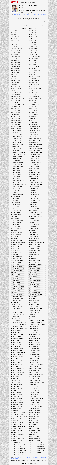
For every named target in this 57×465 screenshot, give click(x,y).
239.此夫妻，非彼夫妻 (33, 266)
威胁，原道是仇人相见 (33, 36)
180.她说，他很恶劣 (14, 208)
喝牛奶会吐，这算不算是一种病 (16, 50)
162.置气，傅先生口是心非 (15, 190)
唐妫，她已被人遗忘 (32, 68)
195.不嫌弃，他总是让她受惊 (34, 222)
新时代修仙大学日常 (17, 14)
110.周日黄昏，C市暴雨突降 (16, 138)
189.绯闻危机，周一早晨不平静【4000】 (36, 216)
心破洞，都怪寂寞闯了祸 (15, 114)
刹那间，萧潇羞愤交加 (33, 42)
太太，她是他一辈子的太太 (33, 332)
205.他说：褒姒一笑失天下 (33, 232)
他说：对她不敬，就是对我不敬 (16, 48)
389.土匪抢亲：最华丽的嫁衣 (34, 416)
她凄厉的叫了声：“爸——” (15, 84)
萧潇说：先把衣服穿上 (33, 64)
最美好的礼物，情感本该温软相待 (35, 430)
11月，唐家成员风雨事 (33, 424)
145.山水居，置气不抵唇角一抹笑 (34, 174)
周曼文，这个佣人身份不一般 (34, 80)
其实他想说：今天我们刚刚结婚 (34, 70)
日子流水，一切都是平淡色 (16, 418)
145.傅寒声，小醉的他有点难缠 (34, 172)
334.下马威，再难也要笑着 (15, 362)
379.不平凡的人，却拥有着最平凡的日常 (36, 406)
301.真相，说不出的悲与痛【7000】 (35, 328)
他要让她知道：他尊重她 (33, 62)
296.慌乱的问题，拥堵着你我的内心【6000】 (19, 324)
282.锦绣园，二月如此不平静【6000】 (35, 308)
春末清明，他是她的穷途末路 (34, 84)
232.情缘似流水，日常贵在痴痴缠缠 (17, 260)
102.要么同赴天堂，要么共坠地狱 (34, 130)
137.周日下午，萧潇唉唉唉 (33, 164)
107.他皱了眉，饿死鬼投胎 (33, 134)
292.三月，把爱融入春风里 (15, 320)
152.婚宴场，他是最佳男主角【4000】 (17, 180)
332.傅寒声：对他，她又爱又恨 (16, 360)
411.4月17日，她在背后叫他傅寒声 (35, 438)
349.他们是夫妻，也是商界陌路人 (34, 376)
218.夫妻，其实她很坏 (15, 246)
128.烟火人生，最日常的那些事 (16, 156)
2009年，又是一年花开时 (15, 432)
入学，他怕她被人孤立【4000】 (34, 122)
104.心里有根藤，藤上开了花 (34, 132)
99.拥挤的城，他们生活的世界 (16, 128)
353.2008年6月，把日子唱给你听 (34, 380)
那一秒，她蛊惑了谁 (14, 54)
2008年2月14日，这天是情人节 (34, 306)
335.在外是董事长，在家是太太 (34, 362)
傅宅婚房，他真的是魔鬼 (15, 112)
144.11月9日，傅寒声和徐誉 (16, 172)
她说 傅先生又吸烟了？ (15, 200)
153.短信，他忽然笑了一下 (33, 180)
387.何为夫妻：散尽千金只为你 (34, 414)
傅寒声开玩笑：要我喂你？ (33, 48)
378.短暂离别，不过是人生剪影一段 (17, 406)
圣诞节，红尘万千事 (14, 238)
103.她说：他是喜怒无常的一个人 (17, 132)
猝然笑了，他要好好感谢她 (33, 210)
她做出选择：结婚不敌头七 (16, 72)
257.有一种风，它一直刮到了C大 (34, 284)
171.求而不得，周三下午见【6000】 (35, 198)
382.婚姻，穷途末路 (14, 410)
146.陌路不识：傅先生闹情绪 (16, 174)
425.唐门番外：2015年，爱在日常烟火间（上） (37, 21)
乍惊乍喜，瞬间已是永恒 (33, 202)
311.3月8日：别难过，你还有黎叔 (34, 338)
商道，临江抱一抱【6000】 (16, 318)
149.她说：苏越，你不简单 (33, 176)
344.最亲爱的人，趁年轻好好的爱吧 (17, 372)
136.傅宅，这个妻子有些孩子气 (16, 164)
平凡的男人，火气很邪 (33, 274)
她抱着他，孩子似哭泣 (15, 58)
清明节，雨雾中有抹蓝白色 (33, 82)
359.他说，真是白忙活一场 (33, 386)
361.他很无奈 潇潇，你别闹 (33, 388)
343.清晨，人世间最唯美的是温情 (34, 370)
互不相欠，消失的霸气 (15, 40)
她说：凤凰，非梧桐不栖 (33, 46)
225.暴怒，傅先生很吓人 (33, 252)
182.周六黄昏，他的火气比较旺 (16, 210)
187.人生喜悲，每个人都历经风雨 (34, 214)
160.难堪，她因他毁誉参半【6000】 (17, 188)
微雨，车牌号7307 (14, 34)
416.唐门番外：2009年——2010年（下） (18, 444)
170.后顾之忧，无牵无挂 (15, 198)
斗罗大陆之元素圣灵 (17, 16)
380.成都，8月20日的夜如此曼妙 (16, 408)
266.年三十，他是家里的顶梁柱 (16, 294)
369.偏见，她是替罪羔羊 (33, 396)
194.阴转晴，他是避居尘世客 (16, 222)
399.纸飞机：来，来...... (33, 426)
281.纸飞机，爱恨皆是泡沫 (15, 308)
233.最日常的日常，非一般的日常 (34, 260)
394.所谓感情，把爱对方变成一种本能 (17, 422)
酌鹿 (15, 457)
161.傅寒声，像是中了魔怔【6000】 (35, 188)
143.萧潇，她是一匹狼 (33, 170)
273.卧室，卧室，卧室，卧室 (34, 300)
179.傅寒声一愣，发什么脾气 (34, 206)
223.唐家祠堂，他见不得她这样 (34, 250)
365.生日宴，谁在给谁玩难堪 (34, 392)
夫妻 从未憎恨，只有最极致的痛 (16, 344)
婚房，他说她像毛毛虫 (33, 106)
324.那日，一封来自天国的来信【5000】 (18, 352)
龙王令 (13, 16)
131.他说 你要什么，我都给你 (34, 158)
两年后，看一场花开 (32, 30)
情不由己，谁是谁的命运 (33, 74)
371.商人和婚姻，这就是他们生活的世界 (36, 398)
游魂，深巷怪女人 (14, 32)
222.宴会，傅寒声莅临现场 (15, 250)
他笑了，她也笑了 (14, 230)
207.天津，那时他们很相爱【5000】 (35, 234)
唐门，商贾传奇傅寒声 (33, 32)
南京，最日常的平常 (14, 272)
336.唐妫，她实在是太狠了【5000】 (17, 364)
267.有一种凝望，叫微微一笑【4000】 (35, 294)
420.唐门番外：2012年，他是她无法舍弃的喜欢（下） (20, 448)
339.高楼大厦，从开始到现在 (34, 366)
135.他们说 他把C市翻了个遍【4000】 (35, 162)
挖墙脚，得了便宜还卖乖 (15, 380)
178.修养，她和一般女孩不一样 (16, 206)
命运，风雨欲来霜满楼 (33, 302)
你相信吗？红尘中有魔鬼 (15, 94)
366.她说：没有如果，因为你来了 (17, 394)
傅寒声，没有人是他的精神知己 (34, 76)
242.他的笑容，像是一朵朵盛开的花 (17, 270)
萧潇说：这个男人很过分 (33, 54)
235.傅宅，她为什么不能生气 (34, 262)
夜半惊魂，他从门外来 (33, 86)
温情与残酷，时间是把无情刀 (34, 314)
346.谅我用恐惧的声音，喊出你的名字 (17, 374)
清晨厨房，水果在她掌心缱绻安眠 (35, 88)
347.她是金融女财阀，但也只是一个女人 (36, 374)
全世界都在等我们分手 (19, 457)
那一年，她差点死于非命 (33, 60)
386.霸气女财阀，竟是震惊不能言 (17, 414)
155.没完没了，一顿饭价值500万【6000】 (36, 182)
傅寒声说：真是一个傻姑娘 (16, 56)
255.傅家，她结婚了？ (33, 282)
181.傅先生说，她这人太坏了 (34, 208)
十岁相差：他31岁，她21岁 (33, 50)
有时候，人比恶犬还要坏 (15, 62)
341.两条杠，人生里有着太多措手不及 (35, 368)
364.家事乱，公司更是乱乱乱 (16, 392)
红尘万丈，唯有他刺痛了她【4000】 (17, 122)
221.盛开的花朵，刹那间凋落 (34, 248)
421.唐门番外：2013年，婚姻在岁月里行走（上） (37, 25)
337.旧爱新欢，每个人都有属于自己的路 (36, 364)
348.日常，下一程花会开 (15, 376)
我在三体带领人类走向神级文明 (33, 16)
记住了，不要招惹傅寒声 (15, 110)
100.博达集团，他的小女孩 (33, 128)
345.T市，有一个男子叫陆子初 (34, 372)
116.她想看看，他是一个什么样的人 (17, 144)
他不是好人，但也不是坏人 (16, 100)
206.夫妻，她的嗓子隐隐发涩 (16, 234)
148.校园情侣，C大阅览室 (15, 176)
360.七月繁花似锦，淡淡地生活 (16, 388)
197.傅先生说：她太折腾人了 (34, 224)
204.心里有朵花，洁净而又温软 (16, 232)
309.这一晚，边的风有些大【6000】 (35, 336)
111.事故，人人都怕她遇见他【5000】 (35, 138)
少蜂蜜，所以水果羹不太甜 (16, 90)
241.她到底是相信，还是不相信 (34, 268)
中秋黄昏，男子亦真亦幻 (33, 94)
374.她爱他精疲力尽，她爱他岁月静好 (17, 402)
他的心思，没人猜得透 (33, 110)
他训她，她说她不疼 (14, 302)
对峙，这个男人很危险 (15, 36)
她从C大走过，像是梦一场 (33, 102)
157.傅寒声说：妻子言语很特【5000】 (35, 184)
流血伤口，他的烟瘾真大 (15, 42)
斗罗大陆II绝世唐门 (14, 458)
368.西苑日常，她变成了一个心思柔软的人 (18, 396)
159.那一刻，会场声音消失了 (34, 186)
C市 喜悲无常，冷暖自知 (15, 192)
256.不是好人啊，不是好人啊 (16, 284)
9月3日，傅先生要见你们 (33, 124)
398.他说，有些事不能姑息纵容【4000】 (18, 426)
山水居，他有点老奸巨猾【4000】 (35, 104)
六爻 (38, 457)
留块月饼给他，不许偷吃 (33, 92)
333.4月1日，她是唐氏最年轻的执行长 (35, 360)
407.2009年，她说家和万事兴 (34, 434)
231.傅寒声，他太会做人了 (33, 258)
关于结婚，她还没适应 (33, 44)
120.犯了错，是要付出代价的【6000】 (17, 148)
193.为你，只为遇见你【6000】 (34, 220)
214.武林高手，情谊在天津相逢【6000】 (18, 242)
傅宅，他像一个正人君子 (15, 52)
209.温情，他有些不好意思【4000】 (35, 236)
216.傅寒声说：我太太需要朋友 (16, 244)
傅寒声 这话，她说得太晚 (15, 196)
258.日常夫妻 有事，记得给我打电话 (17, 286)
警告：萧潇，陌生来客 (33, 38)
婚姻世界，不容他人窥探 (33, 432)
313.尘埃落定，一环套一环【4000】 (35, 340)
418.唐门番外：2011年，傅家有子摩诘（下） (19, 446)
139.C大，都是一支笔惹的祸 (34, 166)
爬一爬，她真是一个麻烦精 (16, 214)
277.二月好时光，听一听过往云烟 (34, 304)
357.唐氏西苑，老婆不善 (33, 384)
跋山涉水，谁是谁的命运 (33, 72)
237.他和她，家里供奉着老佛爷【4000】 (36, 264)
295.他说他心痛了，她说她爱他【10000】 (36, 322)
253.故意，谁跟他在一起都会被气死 (35, 280)
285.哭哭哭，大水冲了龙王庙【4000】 (17, 314)
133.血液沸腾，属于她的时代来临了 (35, 160)
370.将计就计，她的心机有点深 (16, 398)
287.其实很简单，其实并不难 (16, 316)
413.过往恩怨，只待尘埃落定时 (34, 440)
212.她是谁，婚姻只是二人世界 (16, 240)
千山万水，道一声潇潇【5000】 (34, 96)
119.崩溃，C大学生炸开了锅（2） (35, 146)
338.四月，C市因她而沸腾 (15, 366)
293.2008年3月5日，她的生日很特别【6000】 (36, 320)
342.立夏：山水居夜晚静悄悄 (16, 370)
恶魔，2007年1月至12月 (33, 256)
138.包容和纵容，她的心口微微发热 (17, 166)
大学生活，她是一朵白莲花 (16, 124)
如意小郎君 (37, 14)
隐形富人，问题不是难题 (15, 118)
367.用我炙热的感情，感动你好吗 (34, 394)
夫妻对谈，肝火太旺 (32, 120)
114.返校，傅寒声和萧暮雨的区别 (17, 142)
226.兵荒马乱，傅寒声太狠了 (16, 254)
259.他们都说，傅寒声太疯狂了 (34, 286)
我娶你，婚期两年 (14, 38)
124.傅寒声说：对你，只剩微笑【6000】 (18, 152)
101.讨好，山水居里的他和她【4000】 (17, 130)
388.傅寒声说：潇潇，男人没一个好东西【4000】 (19, 416)
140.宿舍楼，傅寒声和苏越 (15, 168)
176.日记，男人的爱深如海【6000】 (17, 204)
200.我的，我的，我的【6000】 (16, 228)
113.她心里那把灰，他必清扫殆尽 (34, 140)
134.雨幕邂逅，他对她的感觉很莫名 (17, 162)
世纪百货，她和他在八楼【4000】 (35, 200)
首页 (26, 2)
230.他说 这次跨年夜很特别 (16, 258)
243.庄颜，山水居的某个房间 (34, 270)
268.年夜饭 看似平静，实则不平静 (17, 296)
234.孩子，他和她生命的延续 (16, 262)
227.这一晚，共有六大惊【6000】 (34, 254)
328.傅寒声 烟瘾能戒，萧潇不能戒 (17, 356)
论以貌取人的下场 (22, 458)
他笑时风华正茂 (33, 14)
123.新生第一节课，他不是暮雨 (34, 150)
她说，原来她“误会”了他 (33, 316)
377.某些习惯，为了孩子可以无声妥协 (35, 404)
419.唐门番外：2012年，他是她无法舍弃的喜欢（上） (38, 446)
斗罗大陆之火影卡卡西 (24, 16)
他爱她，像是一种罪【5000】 (16, 96)
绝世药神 (33, 457)
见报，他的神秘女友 (14, 216)
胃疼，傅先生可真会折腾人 (16, 106)
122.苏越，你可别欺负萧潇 (15, 150)
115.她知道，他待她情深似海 (34, 142)
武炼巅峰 (36, 457)
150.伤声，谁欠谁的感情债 (15, 178)
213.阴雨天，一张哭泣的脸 (33, 240)
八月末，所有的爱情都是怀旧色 (16, 120)
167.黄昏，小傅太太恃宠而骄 (34, 194)
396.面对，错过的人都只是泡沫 (16, 424)
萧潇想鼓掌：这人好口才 (15, 80)
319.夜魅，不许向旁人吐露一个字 (34, 346)
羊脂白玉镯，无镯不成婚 (15, 304)
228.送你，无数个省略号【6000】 (17, 256)
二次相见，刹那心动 (14, 310)
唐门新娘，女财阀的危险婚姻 (33, 2)
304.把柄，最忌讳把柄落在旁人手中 (17, 332)
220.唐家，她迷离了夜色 (15, 248)
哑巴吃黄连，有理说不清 (33, 118)
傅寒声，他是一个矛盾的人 (33, 100)
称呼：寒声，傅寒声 (14, 44)
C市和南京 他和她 (32, 278)
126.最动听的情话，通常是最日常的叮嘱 (18, 154)
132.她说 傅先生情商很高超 (16, 160)
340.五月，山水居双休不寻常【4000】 (17, 368)
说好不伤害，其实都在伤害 (33, 114)
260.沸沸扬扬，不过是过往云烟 (16, 288)
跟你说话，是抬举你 (14, 78)
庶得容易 (24, 14)
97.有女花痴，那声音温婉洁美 (16, 126)
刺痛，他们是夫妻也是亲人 (33, 318)
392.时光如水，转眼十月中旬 (16, 420)
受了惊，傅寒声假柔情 (15, 60)
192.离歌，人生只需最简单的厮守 (17, 220)
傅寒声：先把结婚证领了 (15, 66)
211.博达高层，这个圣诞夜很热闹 (34, 238)
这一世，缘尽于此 (14, 30)
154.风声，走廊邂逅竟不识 (15, 182)
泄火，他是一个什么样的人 (16, 116)
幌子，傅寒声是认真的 (33, 116)
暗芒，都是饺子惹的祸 (33, 296)
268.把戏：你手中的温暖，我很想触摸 (17, 298)
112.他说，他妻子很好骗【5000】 (17, 140)
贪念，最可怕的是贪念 (33, 276)
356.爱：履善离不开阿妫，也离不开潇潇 (18, 384)
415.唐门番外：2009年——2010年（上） (36, 442)
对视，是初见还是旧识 (33, 34)
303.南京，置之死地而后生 (33, 330)
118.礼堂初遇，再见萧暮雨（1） (16, 146)
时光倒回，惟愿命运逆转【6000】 (35, 334)
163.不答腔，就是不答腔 (33, 190)
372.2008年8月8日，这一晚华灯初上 (17, 400)
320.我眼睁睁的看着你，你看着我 (17, 348)
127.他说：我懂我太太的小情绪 (34, 154)
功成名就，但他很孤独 (15, 82)
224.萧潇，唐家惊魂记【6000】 (16, 252)
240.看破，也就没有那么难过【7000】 (17, 268)
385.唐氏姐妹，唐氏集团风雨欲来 (34, 412)
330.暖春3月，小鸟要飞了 (15, 358)
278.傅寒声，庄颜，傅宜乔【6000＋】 (17, 306)
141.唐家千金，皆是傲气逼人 (34, 168)
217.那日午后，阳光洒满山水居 (34, 244)
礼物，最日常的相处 (32, 196)
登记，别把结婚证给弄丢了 (16, 70)
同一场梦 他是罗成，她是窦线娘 (16, 290)
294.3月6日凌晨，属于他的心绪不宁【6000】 (19, 322)
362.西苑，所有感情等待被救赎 (16, 390)
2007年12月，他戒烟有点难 (16, 212)
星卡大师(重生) (28, 14)
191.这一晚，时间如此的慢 (33, 218)
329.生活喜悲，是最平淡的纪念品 (34, 356)
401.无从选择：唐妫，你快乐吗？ (34, 428)
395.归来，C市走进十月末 (33, 422)
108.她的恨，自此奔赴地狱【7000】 (17, 136)
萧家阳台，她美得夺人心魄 (16, 74)
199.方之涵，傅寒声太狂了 (33, 226)
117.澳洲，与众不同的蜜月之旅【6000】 (36, 144)
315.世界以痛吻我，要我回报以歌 (34, 342)
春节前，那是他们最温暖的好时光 (35, 292)
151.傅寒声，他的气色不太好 (34, 178)
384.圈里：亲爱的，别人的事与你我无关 (18, 412)
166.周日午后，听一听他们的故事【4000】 (18, 194)
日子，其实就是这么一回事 (33, 418)
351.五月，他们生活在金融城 (34, 378)
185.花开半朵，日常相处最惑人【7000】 (36, 212)
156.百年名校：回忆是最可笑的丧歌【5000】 (19, 184)
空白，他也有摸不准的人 (33, 290)
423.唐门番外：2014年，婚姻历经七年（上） (36, 23)
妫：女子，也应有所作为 (33, 52)
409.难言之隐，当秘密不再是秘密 (34, 436)
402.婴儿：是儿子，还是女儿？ (16, 430)
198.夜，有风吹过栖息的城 (15, 226)
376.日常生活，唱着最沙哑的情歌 (17, 404)
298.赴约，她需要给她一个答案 (16, 326)
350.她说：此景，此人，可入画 (16, 378)
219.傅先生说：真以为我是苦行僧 (34, 246)
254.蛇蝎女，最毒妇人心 (15, 282)
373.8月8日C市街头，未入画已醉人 (35, 400)
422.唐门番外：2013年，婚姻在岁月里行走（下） (19, 25)
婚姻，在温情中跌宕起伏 (15, 202)
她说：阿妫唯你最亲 (14, 76)
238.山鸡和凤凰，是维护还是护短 (17, 266)
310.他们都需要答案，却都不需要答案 (17, 338)
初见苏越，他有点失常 (33, 108)
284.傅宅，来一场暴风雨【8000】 (34, 312)
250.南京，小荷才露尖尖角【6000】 (17, 278)
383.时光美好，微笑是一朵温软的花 (35, 410)
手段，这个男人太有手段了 (16, 64)
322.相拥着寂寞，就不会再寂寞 (16, 350)
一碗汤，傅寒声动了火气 (33, 78)
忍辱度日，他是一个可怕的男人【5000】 (18, 98)
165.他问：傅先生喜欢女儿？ (34, 192)
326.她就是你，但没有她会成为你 (17, 354)
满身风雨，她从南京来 (33, 40)
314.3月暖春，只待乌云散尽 (16, 342)
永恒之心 (41, 14)
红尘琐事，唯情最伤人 (15, 276)
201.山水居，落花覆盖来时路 (34, 228)
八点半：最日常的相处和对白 (34, 90)
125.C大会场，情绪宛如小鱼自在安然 (35, 152)
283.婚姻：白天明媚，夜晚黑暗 (16, 312)
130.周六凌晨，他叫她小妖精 (16, 158)
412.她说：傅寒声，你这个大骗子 (17, 440)
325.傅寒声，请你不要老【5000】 (34, 352)
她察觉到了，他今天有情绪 (16, 274)
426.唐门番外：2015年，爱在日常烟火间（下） (19, 21)
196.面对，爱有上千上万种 (15, 224)
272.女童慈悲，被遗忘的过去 (16, 300)
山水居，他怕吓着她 (14, 46)
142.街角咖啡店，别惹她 (15, 170)
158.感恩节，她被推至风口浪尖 (16, 186)
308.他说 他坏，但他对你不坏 (16, 336)
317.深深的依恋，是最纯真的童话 (34, 344)
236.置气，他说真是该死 (15, 264)
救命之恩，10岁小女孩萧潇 (33, 298)
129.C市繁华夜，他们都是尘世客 (34, 156)
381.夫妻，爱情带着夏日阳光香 (34, 408)
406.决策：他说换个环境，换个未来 (17, 434)
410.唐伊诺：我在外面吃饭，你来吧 (17, 438)
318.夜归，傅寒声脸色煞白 (15, 346)
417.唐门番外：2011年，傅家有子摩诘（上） (36, 444)
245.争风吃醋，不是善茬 (33, 272)
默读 (21, 14)
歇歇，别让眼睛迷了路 (15, 68)
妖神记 (18, 458)
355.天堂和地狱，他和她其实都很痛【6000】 (36, 382)
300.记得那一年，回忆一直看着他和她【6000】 (19, 328)
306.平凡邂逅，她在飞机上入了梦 (17, 334)
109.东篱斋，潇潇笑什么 (33, 136)
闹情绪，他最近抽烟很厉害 (33, 58)
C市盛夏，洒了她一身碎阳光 (16, 88)
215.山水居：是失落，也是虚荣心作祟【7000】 (37, 242)
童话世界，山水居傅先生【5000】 (17, 236)
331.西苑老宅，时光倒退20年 (34, 358)
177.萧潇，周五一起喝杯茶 (33, 204)
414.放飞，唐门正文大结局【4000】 (17, 442)
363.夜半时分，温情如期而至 (34, 390)
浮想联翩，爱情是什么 (15, 218)
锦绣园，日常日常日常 (33, 288)
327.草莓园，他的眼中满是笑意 (34, 354)
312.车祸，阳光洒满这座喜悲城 (16, 340)
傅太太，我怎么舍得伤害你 (33, 112)
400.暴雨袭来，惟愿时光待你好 (16, 428)
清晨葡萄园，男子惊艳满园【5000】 (35, 98)
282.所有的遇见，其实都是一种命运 (35, 310)
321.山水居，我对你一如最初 (34, 348)
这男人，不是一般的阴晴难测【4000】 (17, 104)
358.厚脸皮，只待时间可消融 (16, 386)
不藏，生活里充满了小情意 (16, 292)
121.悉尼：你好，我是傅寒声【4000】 (35, 148)
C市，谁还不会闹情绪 (15, 280)
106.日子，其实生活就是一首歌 (16, 134)
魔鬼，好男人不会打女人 (15, 108)
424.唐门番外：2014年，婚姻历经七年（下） (19, 23)
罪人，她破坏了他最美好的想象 (34, 56)
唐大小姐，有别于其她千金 (16, 102)
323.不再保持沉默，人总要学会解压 (35, 350)
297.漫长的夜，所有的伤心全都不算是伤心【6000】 (38, 324)
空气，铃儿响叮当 (32, 230)
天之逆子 (24, 457)
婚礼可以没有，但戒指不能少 (16, 92)
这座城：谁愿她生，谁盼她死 (34, 66)
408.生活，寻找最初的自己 (15, 436)
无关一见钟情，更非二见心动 (16, 86)
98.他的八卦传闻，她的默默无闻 (34, 126)
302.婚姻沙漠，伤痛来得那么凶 (16, 330)
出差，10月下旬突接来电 (33, 420)
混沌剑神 (44, 457)
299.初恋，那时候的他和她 (33, 326)
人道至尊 (41, 457)
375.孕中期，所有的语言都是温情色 (35, 402)
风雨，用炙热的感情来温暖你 (16, 382)
